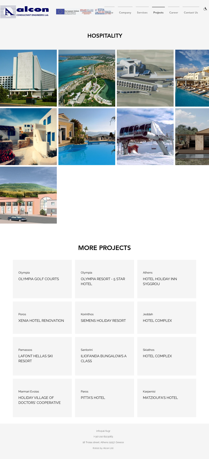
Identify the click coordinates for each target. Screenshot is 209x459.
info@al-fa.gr (103, 431)
